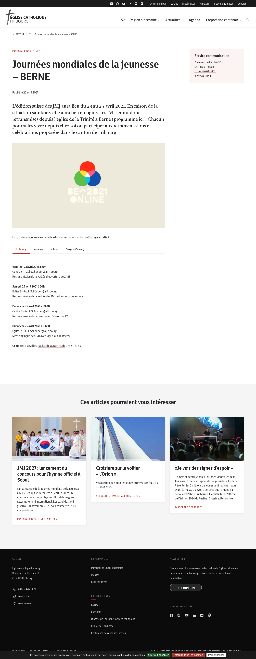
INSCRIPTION (186, 588)
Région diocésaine (143, 20)
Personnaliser (216, 655)
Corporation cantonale (222, 20)
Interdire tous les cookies (188, 655)
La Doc (174, 3)
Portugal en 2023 (98, 237)
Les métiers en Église (102, 626)
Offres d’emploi (158, 3)
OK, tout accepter (158, 655)
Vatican (52, 519)
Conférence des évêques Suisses (108, 633)
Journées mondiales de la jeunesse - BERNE (56, 34)
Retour (18, 34)
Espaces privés (99, 581)
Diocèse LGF (189, 3)
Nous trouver (21, 603)
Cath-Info (96, 612)
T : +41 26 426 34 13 (205, 71)
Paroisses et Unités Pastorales (107, 567)
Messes (95, 575)
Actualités (172, 20)
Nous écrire (21, 596)
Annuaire (204, 3)
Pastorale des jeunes (26, 51)
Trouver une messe (223, 3)
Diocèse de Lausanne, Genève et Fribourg (113, 619)
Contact (242, 3)
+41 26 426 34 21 (24, 589)
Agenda (194, 20)
